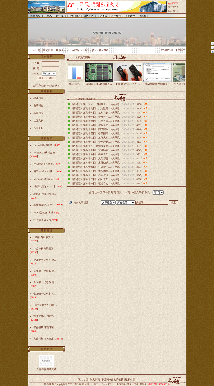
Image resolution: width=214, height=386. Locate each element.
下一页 (106, 192)
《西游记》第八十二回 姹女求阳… (91, 179)
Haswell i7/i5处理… (43, 145)
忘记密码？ (53, 85)
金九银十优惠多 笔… (45, 259)
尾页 (113, 192)
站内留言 (173, 10)
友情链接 (118, 379)
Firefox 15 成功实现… (72, 82)
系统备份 (38, 128)
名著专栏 (104, 50)
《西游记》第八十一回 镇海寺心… (91, 183)
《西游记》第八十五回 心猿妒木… (91, 166)
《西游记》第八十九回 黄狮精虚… (91, 150)
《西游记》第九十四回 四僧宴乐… (91, 129)
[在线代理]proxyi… (43, 186)
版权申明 (130, 379)
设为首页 (83, 379)
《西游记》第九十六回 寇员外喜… (91, 120)
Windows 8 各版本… (44, 163)
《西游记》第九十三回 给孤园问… (91, 133)
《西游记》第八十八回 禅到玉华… (91, 154)
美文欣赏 (89, 50)
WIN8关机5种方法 (43, 212)
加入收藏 (95, 379)
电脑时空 (38, 105)
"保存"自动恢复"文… (45, 237)
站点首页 (75, 50)
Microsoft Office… (43, 178)
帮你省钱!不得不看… (45, 327)
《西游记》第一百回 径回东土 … (91, 104)
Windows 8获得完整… (45, 152)
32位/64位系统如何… (45, 193)
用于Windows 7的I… (44, 171)
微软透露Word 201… (44, 205)
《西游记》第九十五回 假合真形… (91, 125)
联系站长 (107, 379)
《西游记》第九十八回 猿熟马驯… (91, 112)
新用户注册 (39, 85)
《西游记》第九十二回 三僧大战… (91, 137)
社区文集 (38, 120)
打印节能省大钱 (42, 220)
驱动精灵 (38, 98)
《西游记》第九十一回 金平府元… (91, 141)
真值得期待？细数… (44, 338)
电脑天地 (61, 50)
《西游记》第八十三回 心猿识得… (91, 175)
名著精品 (38, 113)
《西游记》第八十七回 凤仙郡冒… (91, 158)
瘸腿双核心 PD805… (44, 316)
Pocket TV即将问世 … (130, 82)
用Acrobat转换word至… (160, 82)
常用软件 (173, 7)
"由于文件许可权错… (45, 304)
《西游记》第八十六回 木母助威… (91, 162)
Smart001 (106, 384)
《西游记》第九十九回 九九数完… (91, 108)
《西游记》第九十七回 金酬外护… (91, 116)
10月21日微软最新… (44, 248)
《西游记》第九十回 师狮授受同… (91, 146)
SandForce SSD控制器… (101, 82)
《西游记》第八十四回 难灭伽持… (91, 171)
